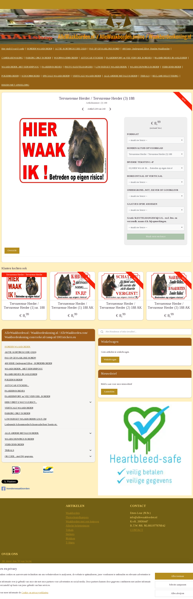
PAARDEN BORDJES (52, 66)
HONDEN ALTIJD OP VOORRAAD (145, 148)
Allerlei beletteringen (77, 525)
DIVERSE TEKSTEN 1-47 (140, 162)
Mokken (70, 538)
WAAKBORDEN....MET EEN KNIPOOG (24, 368)
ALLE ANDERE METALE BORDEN (120, 76)
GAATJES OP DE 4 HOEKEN (142, 204)
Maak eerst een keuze (155, 236)
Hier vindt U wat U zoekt (13, 48)
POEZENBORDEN (10, 76)
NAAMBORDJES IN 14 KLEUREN (171, 57)
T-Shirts (70, 542)
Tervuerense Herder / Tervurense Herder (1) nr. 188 (24, 306)
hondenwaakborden (16, 488)
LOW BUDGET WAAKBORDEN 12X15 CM (25, 419)
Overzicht (11, 250)
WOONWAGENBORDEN (66, 57)
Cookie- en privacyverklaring (46, 592)
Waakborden (73, 513)
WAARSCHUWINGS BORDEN (144, 66)
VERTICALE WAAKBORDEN (87, 76)
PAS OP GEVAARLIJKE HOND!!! (20, 357)
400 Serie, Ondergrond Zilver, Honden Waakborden (146, 48)
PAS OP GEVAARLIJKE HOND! (104, 48)
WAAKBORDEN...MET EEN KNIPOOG (20, 66)
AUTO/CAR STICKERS (92, 57)
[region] (72, 584)
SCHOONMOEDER (30, 76)
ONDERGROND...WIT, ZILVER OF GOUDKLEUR (152, 190)
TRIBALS (145, 76)
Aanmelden (109, 391)
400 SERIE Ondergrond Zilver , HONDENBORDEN (28, 363)
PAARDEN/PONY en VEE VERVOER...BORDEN (27, 396)
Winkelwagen (110, 359)
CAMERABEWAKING (12, 57)
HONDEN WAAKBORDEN (39, 48)
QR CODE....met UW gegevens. (48, 456)
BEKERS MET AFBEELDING (15, 85)
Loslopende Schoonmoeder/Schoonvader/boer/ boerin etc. (31, 424)
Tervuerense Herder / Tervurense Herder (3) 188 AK (169, 306)
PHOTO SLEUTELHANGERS (79, 66)
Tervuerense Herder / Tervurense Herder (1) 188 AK (72, 306)
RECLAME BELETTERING (165, 76)
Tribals (70, 530)
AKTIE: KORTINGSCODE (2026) (20, 352)
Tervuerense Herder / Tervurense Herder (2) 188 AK (121, 306)
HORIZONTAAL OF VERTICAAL (145, 176)
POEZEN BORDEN (13, 379)
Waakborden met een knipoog (82, 521)
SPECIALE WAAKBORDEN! (56, 76)
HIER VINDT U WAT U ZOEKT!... (48, 402)
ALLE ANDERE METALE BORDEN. (48, 433)
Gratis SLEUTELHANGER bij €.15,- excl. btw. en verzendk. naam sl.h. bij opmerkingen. (152, 220)
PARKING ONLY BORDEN (38, 57)
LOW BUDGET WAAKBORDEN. (111, 66)
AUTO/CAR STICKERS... (17, 385)
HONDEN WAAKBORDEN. (18, 346)
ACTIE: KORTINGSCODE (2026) (71, 48)
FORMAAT (133, 134)
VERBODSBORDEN (171, 66)
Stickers (70, 534)
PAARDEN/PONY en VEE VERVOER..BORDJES (129, 57)
